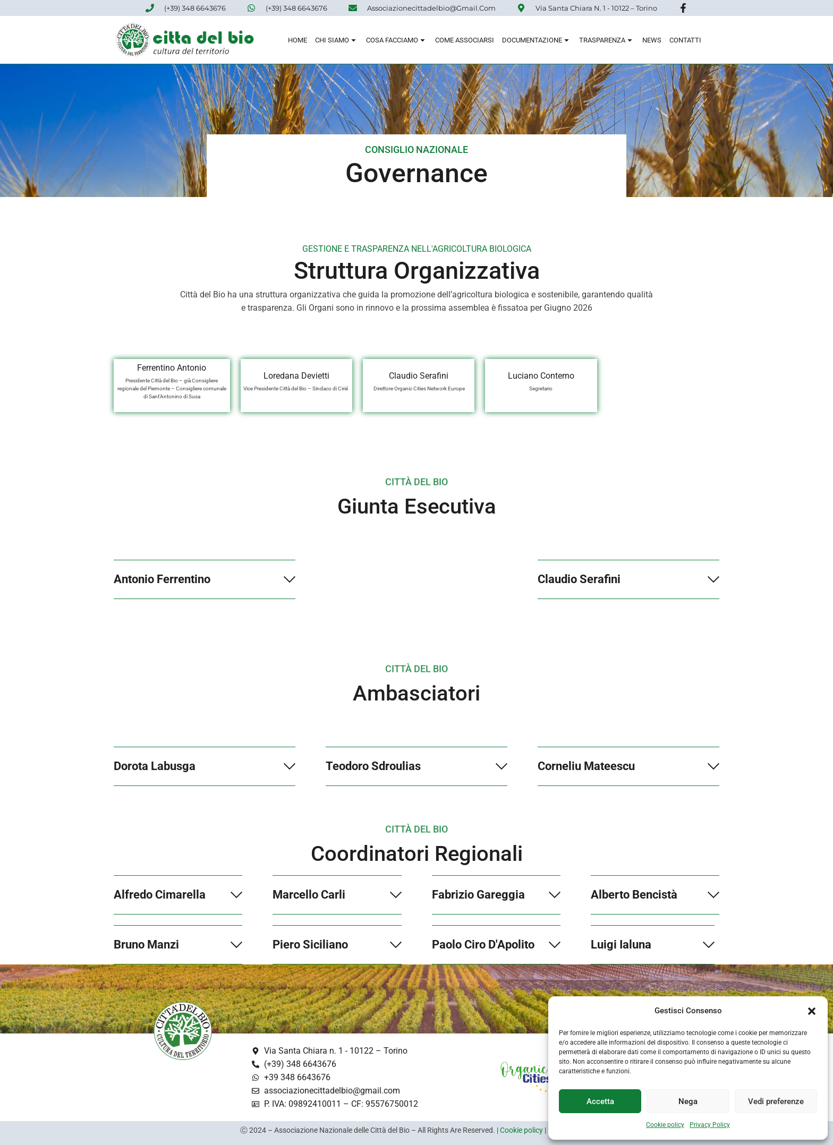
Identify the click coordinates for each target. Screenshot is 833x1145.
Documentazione (536, 41)
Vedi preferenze (776, 1101)
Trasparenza (606, 41)
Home (297, 42)
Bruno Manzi (146, 944)
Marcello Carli (309, 894)
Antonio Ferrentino (162, 579)
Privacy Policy (710, 1125)
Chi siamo (336, 41)
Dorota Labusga (155, 766)
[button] (811, 1011)
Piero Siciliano (310, 944)
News (651, 42)
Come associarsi (464, 42)
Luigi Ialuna (621, 944)
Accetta (600, 1101)
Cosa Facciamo (396, 41)
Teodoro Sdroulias (373, 766)
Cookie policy (665, 1125)
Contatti (685, 42)
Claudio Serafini (579, 579)
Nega (688, 1101)
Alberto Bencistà (634, 894)
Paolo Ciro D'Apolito (483, 944)
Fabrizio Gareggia (478, 894)
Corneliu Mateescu (586, 766)
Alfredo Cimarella (160, 894)
